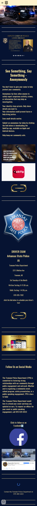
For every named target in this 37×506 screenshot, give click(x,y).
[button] (2, 2)
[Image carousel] (18, 45)
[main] (18, 75)
